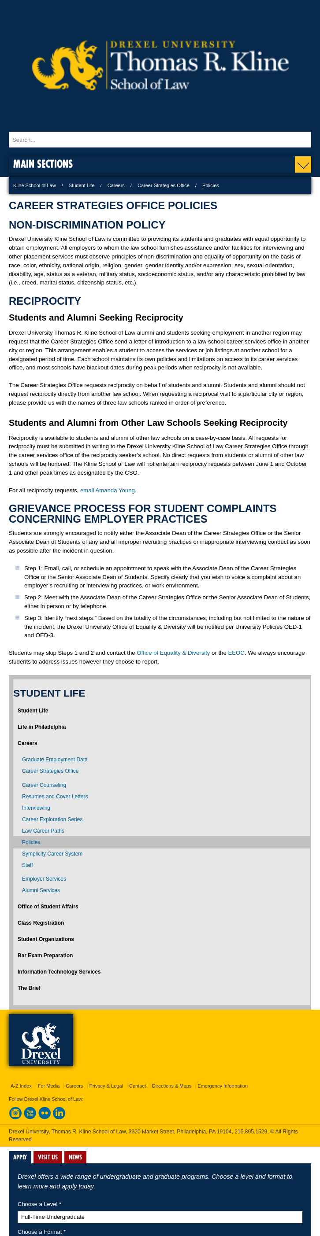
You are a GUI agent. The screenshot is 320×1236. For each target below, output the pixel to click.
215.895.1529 (250, 1132)
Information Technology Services (59, 972)
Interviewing (36, 808)
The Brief (29, 988)
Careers (116, 185)
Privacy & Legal (106, 1085)
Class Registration (41, 923)
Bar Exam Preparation (45, 955)
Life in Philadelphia (42, 727)
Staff (27, 865)
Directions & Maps (171, 1085)
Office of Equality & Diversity (173, 652)
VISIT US (48, 1157)
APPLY (20, 1157)
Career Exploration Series (52, 819)
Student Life (82, 185)
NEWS (75, 1157)
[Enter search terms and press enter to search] (160, 140)
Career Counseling (44, 785)
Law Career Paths (43, 831)
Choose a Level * (39, 1204)
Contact (137, 1085)
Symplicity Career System (52, 854)
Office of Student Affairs (48, 907)
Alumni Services (41, 890)
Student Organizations (46, 939)
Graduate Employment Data (55, 759)
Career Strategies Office (164, 185)
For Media (49, 1085)
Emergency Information (222, 1085)
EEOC (236, 652)
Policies (31, 842)
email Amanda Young (107, 490)
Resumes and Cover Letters (55, 796)
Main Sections (43, 163)
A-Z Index (21, 1085)
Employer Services (44, 879)
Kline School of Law (34, 185)
